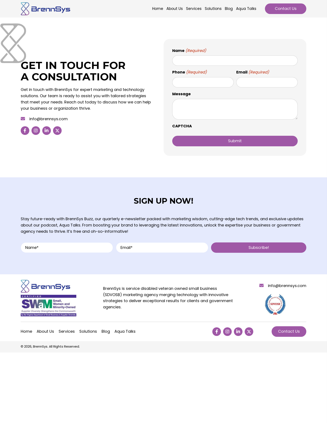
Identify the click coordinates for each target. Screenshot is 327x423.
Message (181, 94)
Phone (189, 72)
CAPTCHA (182, 126)
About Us (45, 331)
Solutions (88, 331)
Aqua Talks (125, 331)
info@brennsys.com (48, 119)
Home (26, 331)
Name (189, 51)
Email (252, 72)
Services (67, 331)
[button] (25, 130)
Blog (106, 331)
